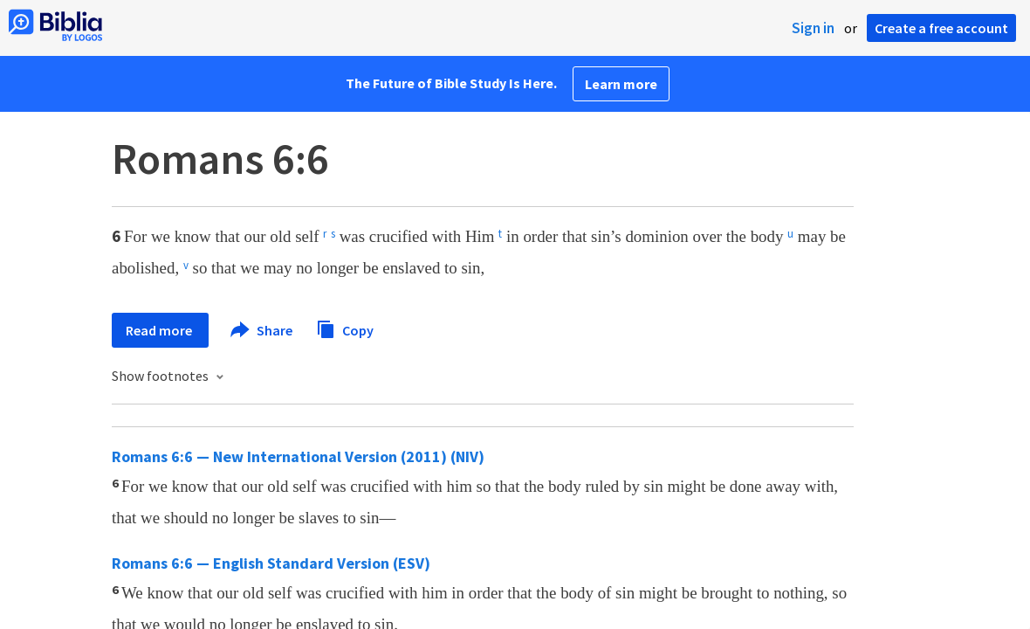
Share (262, 330)
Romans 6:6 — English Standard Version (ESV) (271, 563)
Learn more (621, 84)
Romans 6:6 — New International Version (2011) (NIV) (298, 456)
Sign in (813, 28)
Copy (345, 328)
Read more (160, 330)
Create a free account (941, 28)
